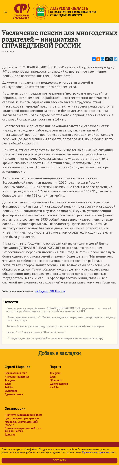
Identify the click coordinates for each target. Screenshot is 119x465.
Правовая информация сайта (99, 452)
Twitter (9, 387)
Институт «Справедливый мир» (23, 414)
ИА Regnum (41, 291)
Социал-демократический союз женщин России (23, 429)
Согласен (59, 460)
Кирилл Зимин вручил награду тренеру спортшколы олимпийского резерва (53, 327)
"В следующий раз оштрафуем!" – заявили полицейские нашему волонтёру (53, 339)
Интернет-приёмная (17, 376)
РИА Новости (57, 291)
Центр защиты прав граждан (22, 418)
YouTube (54, 387)
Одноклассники (14, 394)
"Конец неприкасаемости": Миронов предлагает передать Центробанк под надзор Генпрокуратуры (59, 319)
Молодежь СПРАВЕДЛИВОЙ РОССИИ (21, 423)
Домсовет (11, 434)
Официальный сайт (16, 373)
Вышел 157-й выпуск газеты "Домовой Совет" (34, 333)
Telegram (10, 380)
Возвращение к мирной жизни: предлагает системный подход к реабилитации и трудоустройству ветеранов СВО (57, 310)
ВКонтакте (11, 390)
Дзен (8, 383)
